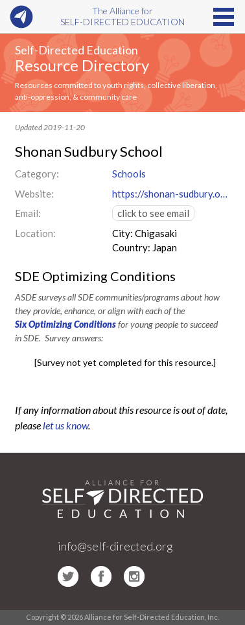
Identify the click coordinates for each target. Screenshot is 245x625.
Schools (129, 173)
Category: (37, 173)
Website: (34, 193)
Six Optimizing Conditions (65, 324)
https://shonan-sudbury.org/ (171, 193)
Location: (35, 233)
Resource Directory (82, 65)
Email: (28, 213)
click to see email (153, 213)
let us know (65, 425)
